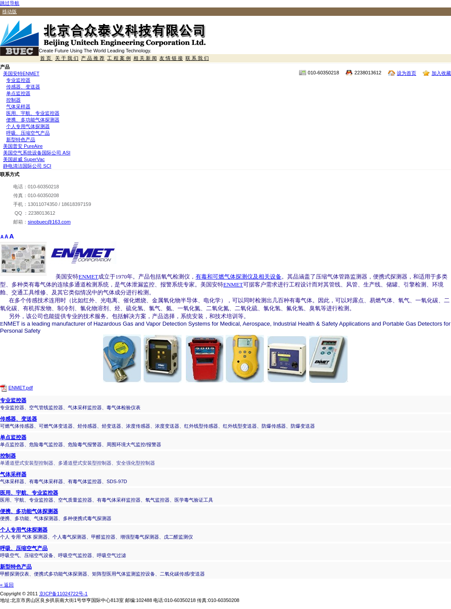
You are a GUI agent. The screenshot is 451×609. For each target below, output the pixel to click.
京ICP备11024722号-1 (63, 593)
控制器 (13, 100)
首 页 (46, 58)
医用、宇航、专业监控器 (32, 113)
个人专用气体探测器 (28, 126)
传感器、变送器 (23, 86)
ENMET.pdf (20, 387)
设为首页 (406, 73)
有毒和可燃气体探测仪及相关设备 (238, 276)
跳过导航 (9, 3)
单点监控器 (18, 93)
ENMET (88, 276)
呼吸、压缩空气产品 (28, 133)
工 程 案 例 (118, 58)
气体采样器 (18, 106)
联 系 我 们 (197, 58)
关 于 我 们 (66, 58)
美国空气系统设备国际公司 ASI (36, 152)
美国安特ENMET (21, 73)
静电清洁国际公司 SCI (27, 166)
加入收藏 (441, 73)
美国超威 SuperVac (24, 159)
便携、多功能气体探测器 (32, 119)
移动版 (9, 11)
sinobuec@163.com (49, 221)
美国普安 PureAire (23, 146)
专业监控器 (18, 80)
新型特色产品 (20, 139)
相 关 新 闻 (145, 58)
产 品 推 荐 (92, 58)
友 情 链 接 (171, 58)
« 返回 (7, 584)
